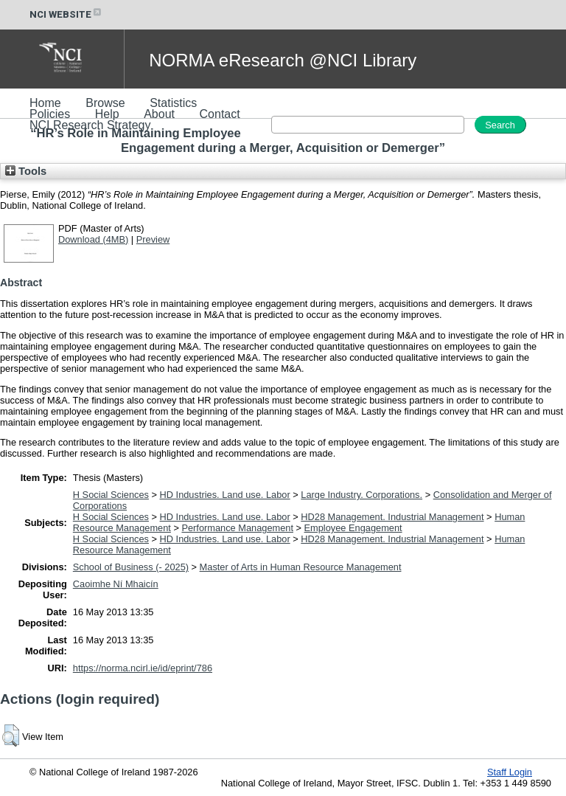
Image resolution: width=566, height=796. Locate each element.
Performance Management (237, 527)
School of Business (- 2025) (131, 566)
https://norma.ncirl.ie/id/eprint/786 (142, 668)
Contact (220, 114)
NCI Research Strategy (90, 125)
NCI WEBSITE (66, 14)
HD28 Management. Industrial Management (392, 516)
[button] (10, 735)
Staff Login (509, 772)
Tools (25, 171)
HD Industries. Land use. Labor (225, 494)
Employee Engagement (353, 527)
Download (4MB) (93, 239)
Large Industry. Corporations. (361, 494)
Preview (153, 239)
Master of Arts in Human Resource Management (301, 566)
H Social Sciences (111, 494)
